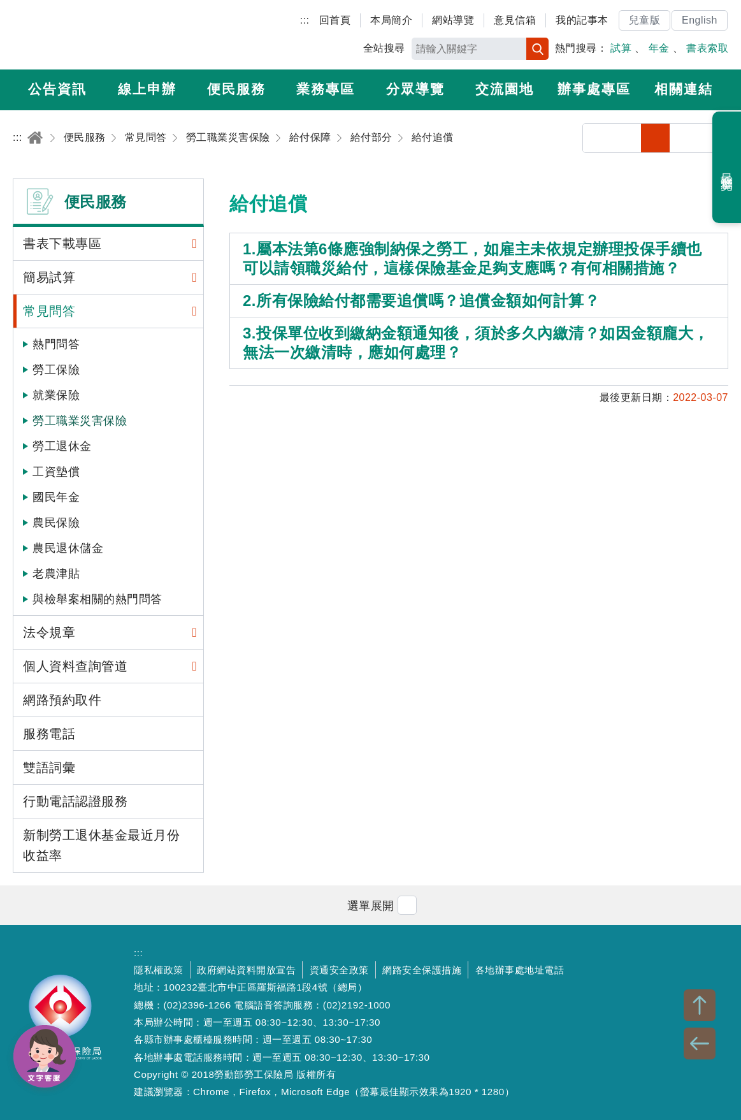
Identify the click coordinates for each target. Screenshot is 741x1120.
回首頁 (335, 20)
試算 (620, 48)
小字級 (655, 138)
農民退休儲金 (67, 548)
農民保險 (56, 522)
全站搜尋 (384, 48)
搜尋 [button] (537, 49)
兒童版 (645, 20)
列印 (626, 138)
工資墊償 (56, 471)
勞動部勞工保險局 (87, 35)
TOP (700, 1005)
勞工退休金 (62, 446)
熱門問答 (56, 344)
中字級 (684, 138)
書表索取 (707, 48)
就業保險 (56, 395)
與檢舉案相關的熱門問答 (97, 599)
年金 (659, 48)
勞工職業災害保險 (79, 420)
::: (305, 20)
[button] (371, 904)
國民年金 (56, 497)
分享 (597, 138)
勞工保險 (56, 369)
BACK (700, 1043)
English (699, 20)
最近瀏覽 (727, 167)
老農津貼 (56, 573)
